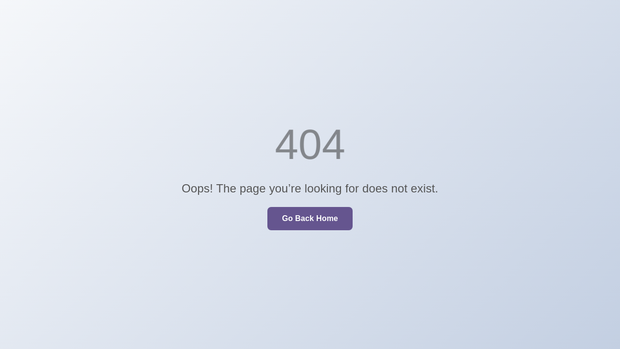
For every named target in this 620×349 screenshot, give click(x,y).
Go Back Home (310, 218)
